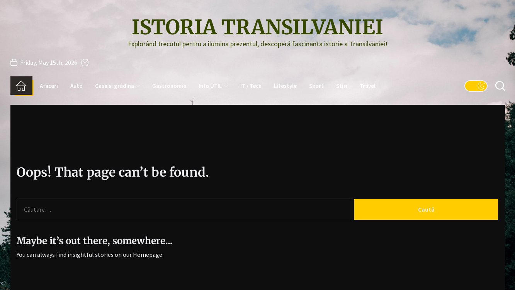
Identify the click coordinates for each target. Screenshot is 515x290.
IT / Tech (251, 85)
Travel (368, 85)
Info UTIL (213, 85)
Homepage (147, 254)
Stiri (341, 85)
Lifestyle (285, 85)
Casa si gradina (117, 85)
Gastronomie (169, 85)
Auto (76, 85)
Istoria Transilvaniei (257, 27)
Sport (316, 85)
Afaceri (49, 85)
